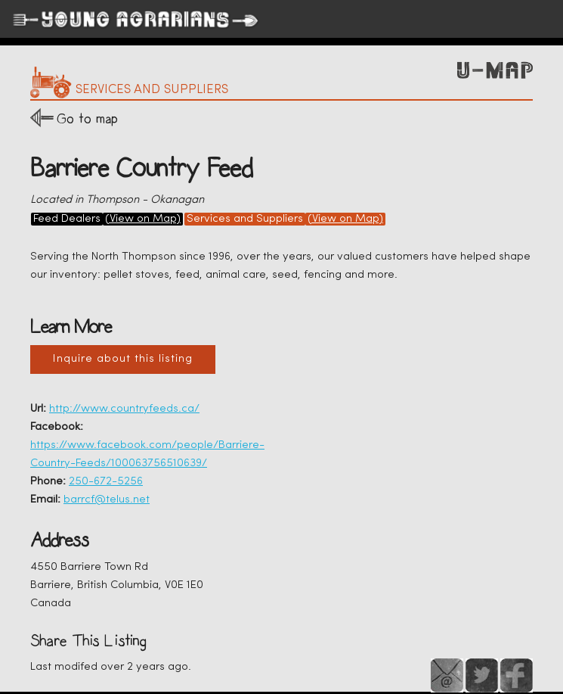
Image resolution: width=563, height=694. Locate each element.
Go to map (87, 118)
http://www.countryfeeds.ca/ (124, 409)
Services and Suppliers (245, 219)
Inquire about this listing (123, 359)
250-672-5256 (106, 481)
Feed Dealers (67, 219)
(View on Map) (143, 219)
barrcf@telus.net (106, 500)
